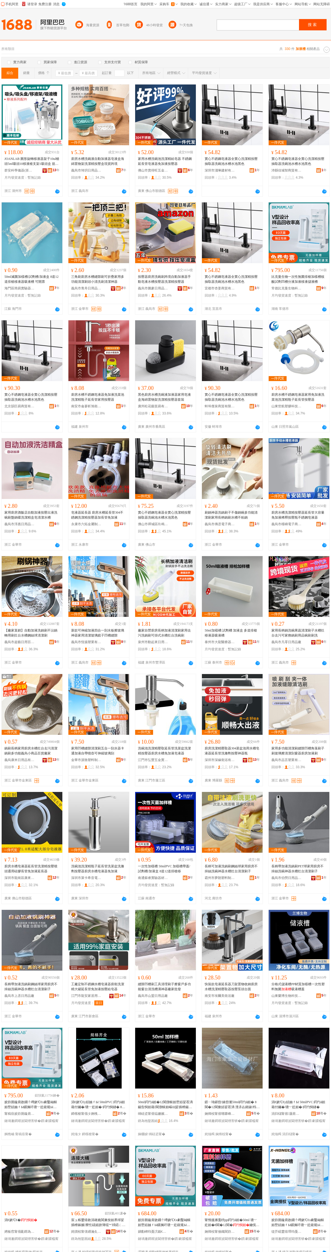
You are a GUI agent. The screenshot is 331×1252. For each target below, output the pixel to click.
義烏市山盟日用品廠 (153, 996)
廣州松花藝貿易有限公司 (153, 406)
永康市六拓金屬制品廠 (86, 524)
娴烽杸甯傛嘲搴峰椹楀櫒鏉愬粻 (220, 1114)
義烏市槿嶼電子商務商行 (286, 524)
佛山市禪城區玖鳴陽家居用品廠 (153, 524)
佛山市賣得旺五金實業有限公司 (153, 170)
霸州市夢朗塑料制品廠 (220, 878)
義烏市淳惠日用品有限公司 (19, 524)
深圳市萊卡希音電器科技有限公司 (86, 878)
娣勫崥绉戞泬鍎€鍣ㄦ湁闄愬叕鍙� (153, 1231)
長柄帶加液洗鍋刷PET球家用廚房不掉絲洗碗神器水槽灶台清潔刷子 (297, 868)
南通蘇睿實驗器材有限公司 (153, 878)
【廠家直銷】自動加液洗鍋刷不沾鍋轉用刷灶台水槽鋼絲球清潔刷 (30, 632)
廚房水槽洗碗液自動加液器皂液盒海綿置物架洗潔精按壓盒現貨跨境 (97, 161)
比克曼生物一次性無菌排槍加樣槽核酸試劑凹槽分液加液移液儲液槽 (297, 279)
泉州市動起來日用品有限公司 (153, 642)
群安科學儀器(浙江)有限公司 (19, 170)
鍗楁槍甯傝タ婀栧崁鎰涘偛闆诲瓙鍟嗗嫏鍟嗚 (86, 1114)
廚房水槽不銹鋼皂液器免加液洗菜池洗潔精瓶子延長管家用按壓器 (97, 397)
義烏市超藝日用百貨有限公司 (19, 642)
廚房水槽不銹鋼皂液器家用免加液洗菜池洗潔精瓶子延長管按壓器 (297, 397)
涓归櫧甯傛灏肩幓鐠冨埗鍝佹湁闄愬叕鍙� (286, 1114)
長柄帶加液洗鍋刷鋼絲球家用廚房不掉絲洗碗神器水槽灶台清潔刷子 (30, 986)
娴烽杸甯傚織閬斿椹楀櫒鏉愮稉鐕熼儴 (220, 1231)
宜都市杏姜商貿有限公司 (220, 288)
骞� (55, 1113)
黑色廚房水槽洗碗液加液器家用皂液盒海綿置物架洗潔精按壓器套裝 (164, 397)
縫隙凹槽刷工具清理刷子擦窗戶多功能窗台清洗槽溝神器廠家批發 (164, 986)
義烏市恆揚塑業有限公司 (86, 642)
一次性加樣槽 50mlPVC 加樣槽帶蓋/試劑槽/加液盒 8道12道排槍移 (164, 868)
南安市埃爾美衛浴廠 (219, 996)
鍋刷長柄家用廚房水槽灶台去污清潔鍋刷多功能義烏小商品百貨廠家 (30, 750)
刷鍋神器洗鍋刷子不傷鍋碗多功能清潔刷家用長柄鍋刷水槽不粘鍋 (231, 515)
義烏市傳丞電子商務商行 (220, 524)
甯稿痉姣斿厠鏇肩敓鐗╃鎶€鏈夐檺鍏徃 (19, 1114)
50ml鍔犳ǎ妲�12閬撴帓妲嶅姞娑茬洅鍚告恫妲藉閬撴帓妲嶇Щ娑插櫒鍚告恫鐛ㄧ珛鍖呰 (165, 1105)
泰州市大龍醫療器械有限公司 (220, 642)
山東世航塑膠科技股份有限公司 (286, 406)
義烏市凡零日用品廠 (286, 642)
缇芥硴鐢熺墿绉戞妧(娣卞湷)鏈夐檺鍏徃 (286, 1231)
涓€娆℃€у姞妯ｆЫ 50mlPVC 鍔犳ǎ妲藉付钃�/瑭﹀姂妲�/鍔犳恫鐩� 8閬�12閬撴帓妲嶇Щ (98, 1105)
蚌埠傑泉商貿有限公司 (220, 406)
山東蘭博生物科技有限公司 (286, 996)
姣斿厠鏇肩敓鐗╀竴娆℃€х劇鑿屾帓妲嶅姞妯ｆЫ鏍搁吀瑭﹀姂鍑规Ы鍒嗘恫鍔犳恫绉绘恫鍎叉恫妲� (30, 1105)
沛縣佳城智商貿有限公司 (286, 170)
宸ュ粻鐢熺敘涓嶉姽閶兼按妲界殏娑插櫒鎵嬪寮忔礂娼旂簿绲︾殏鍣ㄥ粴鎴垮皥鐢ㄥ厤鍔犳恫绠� (98, 1222)
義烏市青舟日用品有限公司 (86, 288)
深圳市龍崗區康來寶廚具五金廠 (19, 878)
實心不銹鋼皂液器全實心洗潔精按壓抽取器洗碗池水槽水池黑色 (231, 161)
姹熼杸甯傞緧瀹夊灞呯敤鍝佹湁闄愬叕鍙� (86, 1231)
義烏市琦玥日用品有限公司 (86, 170)
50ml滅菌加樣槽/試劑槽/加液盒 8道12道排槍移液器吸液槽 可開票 (31, 279)
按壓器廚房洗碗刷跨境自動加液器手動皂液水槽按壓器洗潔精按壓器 (164, 279)
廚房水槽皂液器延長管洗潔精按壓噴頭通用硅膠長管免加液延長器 (30, 868)
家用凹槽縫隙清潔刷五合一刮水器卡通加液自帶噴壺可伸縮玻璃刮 (97, 750)
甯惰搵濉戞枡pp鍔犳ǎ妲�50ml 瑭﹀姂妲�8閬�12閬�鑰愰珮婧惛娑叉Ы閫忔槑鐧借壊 (232, 1222)
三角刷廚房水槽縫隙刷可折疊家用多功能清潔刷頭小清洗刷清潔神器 (97, 279)
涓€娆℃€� (20, 1220)
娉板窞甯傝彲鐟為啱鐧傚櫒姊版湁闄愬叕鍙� (19, 1231)
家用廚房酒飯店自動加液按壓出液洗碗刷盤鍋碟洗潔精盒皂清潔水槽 (30, 515)
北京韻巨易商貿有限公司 (19, 406)
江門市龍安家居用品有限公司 (86, 996)
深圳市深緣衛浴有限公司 (220, 760)
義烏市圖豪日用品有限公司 (153, 288)
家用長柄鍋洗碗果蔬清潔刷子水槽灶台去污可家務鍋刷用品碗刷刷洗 (297, 632)
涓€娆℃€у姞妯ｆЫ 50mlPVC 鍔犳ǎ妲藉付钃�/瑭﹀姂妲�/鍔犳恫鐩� (298, 1104)
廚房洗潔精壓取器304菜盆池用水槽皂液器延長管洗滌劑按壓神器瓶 (232, 750)
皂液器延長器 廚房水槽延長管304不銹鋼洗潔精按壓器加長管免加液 (97, 515)
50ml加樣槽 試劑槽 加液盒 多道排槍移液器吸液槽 (231, 632)
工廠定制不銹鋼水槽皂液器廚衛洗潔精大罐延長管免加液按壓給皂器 (97, 986)
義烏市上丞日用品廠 (19, 996)
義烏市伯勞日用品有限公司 (286, 878)
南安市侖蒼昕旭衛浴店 (86, 406)
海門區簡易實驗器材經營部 (19, 288)
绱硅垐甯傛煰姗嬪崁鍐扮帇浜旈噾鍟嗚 (153, 1114)
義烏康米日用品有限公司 (19, 760)
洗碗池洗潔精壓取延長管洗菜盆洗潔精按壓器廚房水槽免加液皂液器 (164, 750)
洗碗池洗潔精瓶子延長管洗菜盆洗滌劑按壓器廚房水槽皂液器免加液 (97, 868)
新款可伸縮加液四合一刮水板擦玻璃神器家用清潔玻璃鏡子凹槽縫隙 (97, 632)
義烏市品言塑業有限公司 (286, 760)
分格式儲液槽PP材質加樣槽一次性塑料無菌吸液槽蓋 (298, 986)
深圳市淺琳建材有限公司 (220, 170)
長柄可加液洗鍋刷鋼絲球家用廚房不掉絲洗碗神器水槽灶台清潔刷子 (231, 868)
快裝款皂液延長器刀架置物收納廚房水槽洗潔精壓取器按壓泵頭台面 (231, 986)
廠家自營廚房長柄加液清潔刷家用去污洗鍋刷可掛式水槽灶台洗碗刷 (164, 632)
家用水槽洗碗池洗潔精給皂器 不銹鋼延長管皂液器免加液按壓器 (165, 161)
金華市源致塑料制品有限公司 (86, 760)
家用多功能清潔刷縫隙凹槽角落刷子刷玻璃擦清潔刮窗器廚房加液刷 (297, 750)
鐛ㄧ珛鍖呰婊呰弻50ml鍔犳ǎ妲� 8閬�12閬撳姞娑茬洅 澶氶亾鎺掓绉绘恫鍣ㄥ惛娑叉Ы (232, 1105)
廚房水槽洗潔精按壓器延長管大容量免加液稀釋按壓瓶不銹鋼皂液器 (297, 515)
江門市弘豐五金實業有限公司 (153, 760)
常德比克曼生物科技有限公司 (286, 288)
